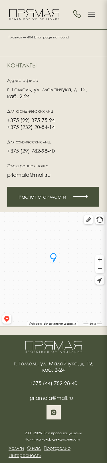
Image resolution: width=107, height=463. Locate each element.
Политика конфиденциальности (52, 439)
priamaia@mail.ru (29, 175)
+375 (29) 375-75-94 (31, 120)
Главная (15, 37)
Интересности (25, 455)
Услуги (16, 448)
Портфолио (57, 448)
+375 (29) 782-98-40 (31, 151)
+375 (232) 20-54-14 (31, 127)
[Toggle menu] (91, 14)
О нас (34, 448)
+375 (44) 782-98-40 (53, 383)
